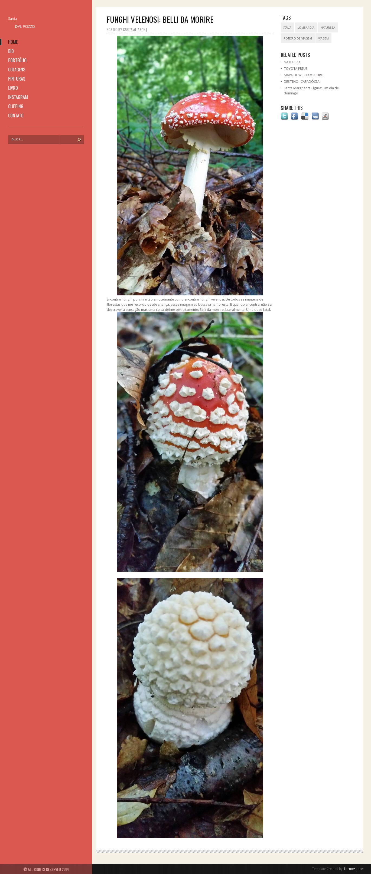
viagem (323, 38)
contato (16, 115)
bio (11, 51)
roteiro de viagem (298, 38)
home (13, 42)
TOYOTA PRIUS (296, 69)
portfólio (17, 60)
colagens (16, 69)
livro (13, 88)
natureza (328, 27)
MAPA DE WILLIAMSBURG (303, 75)
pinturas (16, 78)
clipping (15, 106)
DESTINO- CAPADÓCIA (302, 82)
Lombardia (306, 27)
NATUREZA (292, 62)
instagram (18, 97)
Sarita (12, 19)
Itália (287, 27)
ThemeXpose (353, 869)
